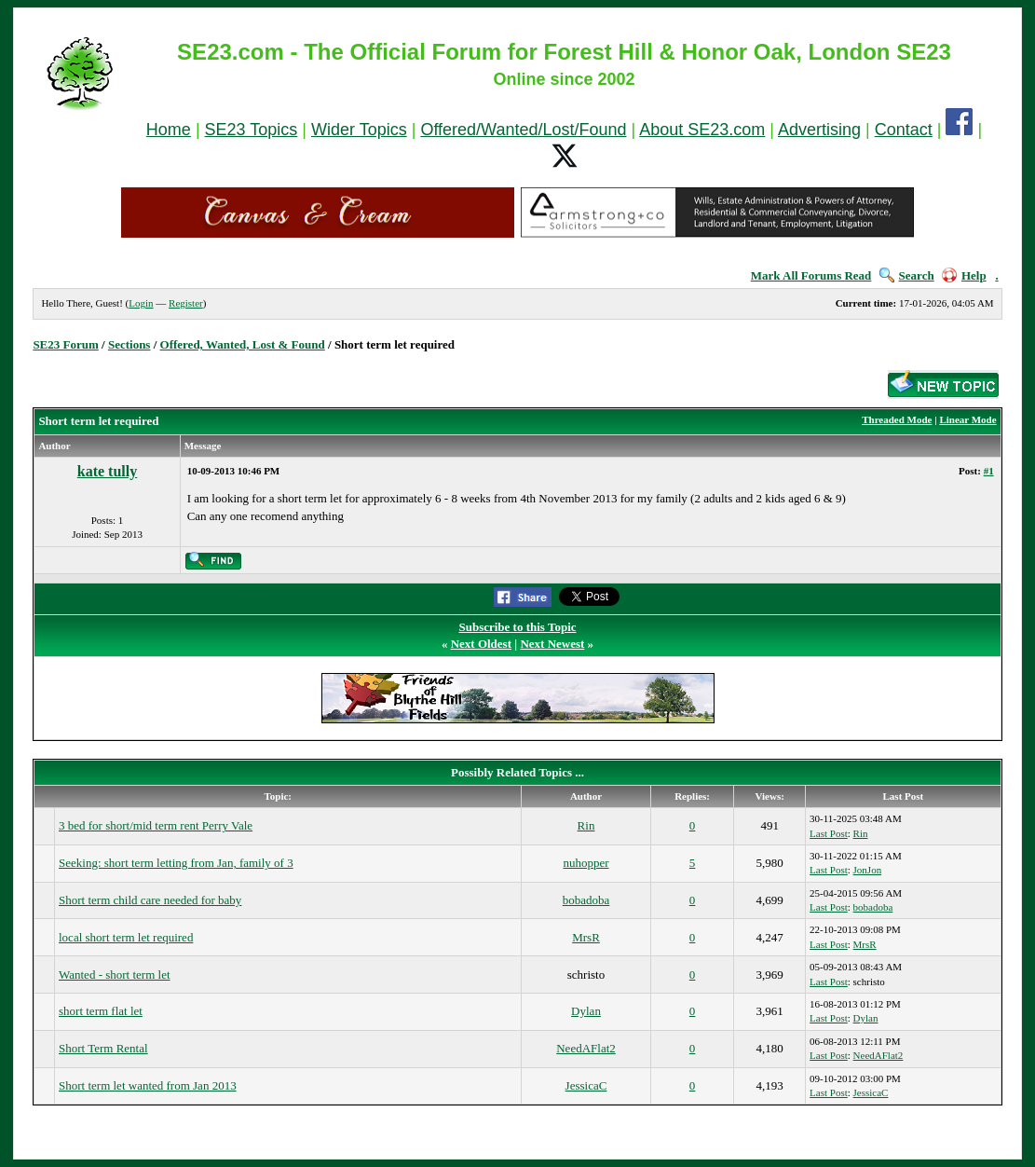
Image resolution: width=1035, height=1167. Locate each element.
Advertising (819, 129)
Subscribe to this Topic (517, 627)
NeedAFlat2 (586, 1048)
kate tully (107, 471)
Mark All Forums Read (811, 275)
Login (141, 303)
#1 (989, 470)
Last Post (829, 833)
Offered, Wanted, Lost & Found (242, 344)
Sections (129, 344)
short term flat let (101, 1011)
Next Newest (552, 644)
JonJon (867, 869)
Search (906, 275)
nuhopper (585, 863)
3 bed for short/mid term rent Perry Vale (155, 825)
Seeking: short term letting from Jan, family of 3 (176, 863)
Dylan (586, 1011)
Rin (586, 825)
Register (186, 303)
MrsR (586, 937)
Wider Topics (359, 129)
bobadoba (586, 900)
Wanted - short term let (114, 975)
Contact (904, 129)
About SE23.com (702, 129)
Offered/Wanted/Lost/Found (523, 129)
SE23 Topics (251, 129)
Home (168, 129)
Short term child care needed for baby (150, 900)
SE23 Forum (65, 344)
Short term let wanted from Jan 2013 (148, 1085)
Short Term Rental (103, 1048)
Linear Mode (967, 419)
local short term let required (126, 937)
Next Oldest (481, 644)
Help (964, 275)
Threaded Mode (897, 419)
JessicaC (586, 1085)
